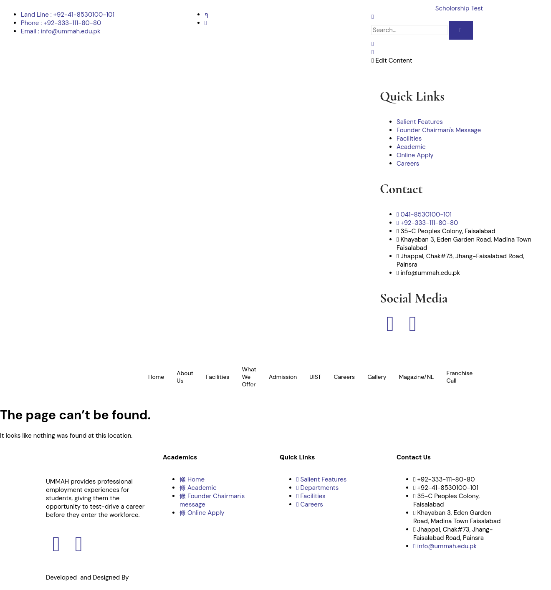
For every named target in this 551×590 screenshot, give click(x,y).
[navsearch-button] (373, 17)
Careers (344, 377)
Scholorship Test (459, 8)
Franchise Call (459, 376)
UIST (315, 377)
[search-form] (409, 30)
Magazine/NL (416, 377)
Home (156, 377)
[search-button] (461, 30)
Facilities (217, 377)
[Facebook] (207, 14)
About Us (185, 376)
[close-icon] (373, 52)
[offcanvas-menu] (373, 44)
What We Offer (249, 377)
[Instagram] (206, 23)
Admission (283, 377)
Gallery (376, 377)
